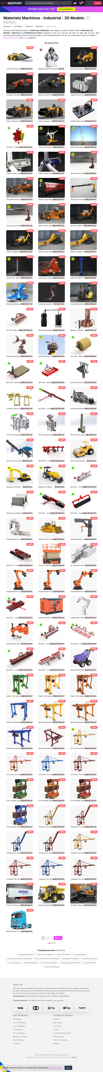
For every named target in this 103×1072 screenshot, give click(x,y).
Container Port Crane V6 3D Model (18, 853)
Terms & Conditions (60, 1040)
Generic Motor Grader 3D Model (49, 226)
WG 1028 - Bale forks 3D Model (81, 356)
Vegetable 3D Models (69, 959)
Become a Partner (20, 1037)
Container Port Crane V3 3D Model (18, 879)
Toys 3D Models (13, 963)
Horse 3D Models (79, 954)
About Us (17, 984)
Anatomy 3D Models (51, 967)
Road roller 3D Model (77, 461)
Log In (89, 3)
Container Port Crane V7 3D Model (82, 827)
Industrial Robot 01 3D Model (80, 591)
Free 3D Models (19, 1026)
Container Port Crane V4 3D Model (82, 853)
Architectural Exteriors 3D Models (18, 959)
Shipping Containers (11, 38)
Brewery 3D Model (76, 330)
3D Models (17, 1019)
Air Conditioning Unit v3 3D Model (81, 565)
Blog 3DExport (18, 1040)
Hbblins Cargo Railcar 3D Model (49, 199)
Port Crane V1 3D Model (78, 775)
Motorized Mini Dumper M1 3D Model (83, 670)
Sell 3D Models (19, 1033)
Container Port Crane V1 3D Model (82, 879)
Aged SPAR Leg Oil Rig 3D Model (49, 356)
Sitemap (74, 1057)
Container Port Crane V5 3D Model (50, 853)
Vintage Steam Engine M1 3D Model (82, 121)
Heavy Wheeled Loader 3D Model (49, 121)
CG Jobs (16, 1043)
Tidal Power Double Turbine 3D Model (51, 147)
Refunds (56, 1043)
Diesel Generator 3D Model (47, 618)
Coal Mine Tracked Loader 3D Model (19, 95)
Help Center (57, 1023)
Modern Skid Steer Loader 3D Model (82, 69)
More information (55, 1068)
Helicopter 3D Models (48, 963)
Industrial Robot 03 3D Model (17, 591)
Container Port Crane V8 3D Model (50, 827)
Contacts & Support (63, 1015)
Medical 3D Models (30, 963)
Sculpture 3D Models (25, 954)
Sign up (97, 3)
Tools (25, 38)
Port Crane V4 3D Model (78, 748)
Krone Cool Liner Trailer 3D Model (18, 905)
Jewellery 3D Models (89, 959)
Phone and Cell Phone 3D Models (46, 959)
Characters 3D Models (44, 954)
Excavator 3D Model (13, 487)
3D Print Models (19, 1023)
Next (58, 938)
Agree (68, 1068)
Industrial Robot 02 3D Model (48, 591)
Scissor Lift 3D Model (45, 565)
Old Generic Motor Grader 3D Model (19, 199)
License (56, 1030)
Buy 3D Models (20, 1015)
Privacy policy (58, 1037)
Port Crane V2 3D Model (46, 775)
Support (56, 1019)
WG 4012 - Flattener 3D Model (17, 147)
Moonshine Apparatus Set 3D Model (50, 330)
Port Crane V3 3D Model (15, 775)
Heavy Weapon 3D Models (69, 963)
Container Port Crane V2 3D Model (50, 879)
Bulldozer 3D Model (45, 487)
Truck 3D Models (89, 963)
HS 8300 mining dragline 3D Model (82, 905)
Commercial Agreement (62, 1033)
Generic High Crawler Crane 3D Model (83, 147)
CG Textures (17, 1030)
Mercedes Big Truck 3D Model (17, 931)
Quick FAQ (57, 1026)
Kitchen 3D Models (62, 954)
